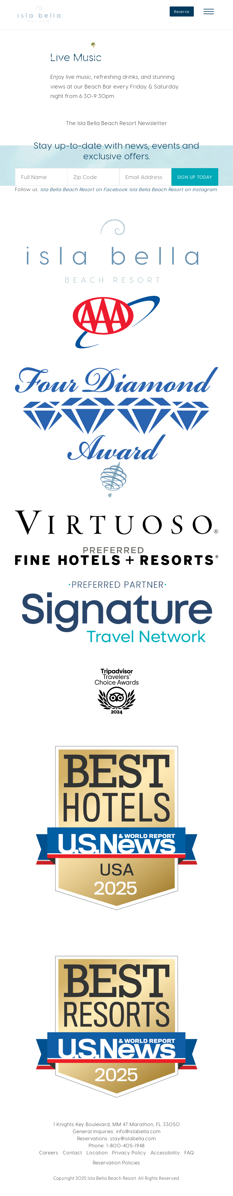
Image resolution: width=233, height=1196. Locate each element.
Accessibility (165, 1152)
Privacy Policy (129, 1152)
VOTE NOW (189, 51)
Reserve (181, 11)
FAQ (189, 1152)
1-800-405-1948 (125, 1145)
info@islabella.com (138, 1131)
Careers (48, 1152)
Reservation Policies (116, 1162)
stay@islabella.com (133, 1138)
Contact (72, 1152)
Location (97, 1152)
